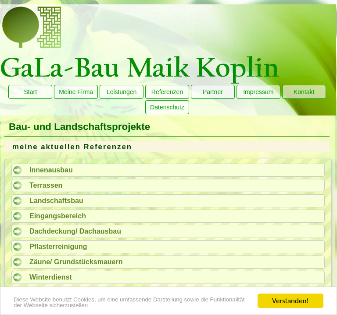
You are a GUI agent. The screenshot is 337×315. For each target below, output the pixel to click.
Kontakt (304, 91)
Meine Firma (76, 91)
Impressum (258, 91)
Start (30, 91)
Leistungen (122, 91)
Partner (213, 91)
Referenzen (167, 91)
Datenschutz (167, 107)
